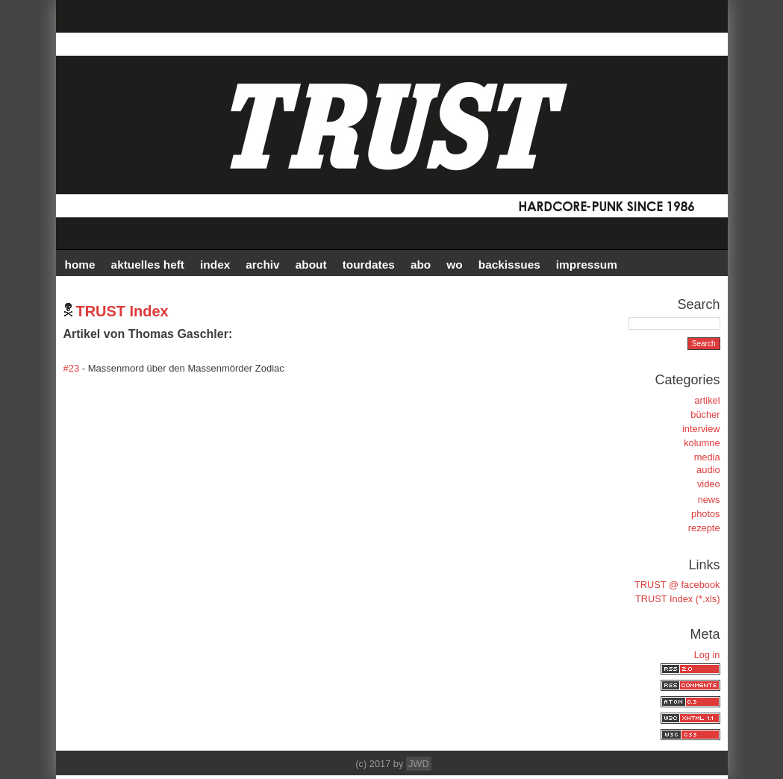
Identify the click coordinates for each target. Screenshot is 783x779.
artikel (707, 400)
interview (701, 428)
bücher (705, 414)
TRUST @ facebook (677, 584)
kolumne (702, 442)
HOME (80, 264)
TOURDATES (369, 264)
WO (454, 264)
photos (705, 513)
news (709, 499)
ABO (421, 264)
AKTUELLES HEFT (147, 264)
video (708, 483)
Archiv (262, 264)
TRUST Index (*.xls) (677, 598)
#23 (71, 368)
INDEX (215, 264)
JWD (418, 763)
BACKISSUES (509, 264)
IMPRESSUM (586, 264)
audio (708, 469)
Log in (707, 654)
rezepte (704, 528)
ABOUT (311, 264)
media (707, 457)
